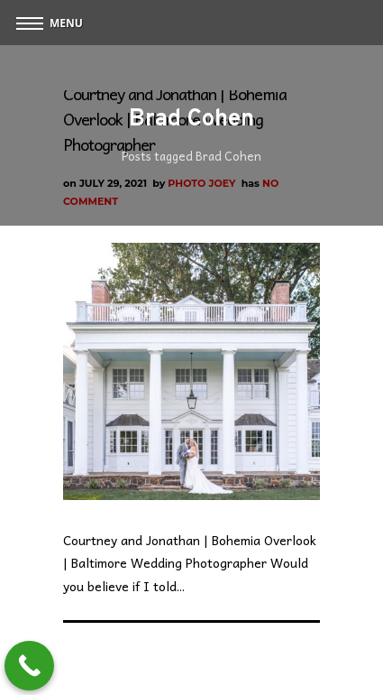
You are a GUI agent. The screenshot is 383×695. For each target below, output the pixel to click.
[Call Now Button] (29, 665)
